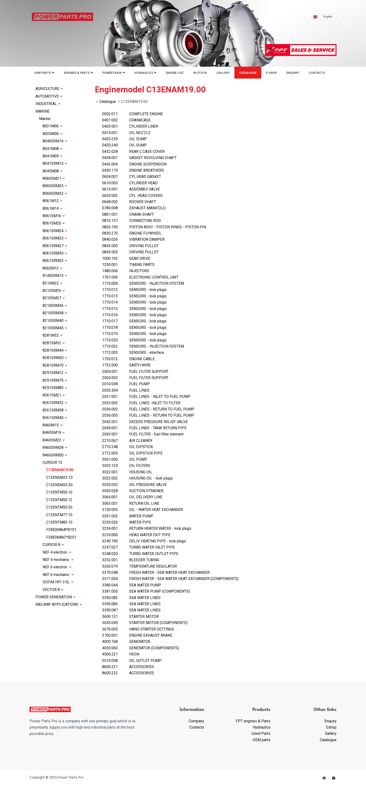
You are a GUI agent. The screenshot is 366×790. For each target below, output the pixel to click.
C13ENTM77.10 (59, 515)
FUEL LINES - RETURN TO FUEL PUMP (148, 409)
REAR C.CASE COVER (133, 151)
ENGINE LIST (175, 73)
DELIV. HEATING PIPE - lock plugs (144, 541)
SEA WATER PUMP (131, 585)
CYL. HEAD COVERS (132, 195)
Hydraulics (143, 73)
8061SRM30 (55, 253)
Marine (44, 118)
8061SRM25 (55, 238)
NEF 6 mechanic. (58, 574)
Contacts (317, 73)
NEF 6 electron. (57, 567)
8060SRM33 (55, 193)
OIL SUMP (124, 139)
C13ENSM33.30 (59, 485)
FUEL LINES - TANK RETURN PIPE (144, 428)
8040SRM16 (55, 141)
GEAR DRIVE (126, 258)
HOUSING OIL (127, 472)
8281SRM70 (55, 365)
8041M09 (52, 156)
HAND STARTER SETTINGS (138, 629)
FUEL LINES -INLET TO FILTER (141, 403)
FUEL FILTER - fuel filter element (142, 434)
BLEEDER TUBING (130, 560)
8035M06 (52, 133)
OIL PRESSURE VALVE (134, 484)
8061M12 (52, 201)
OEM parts (42, 73)
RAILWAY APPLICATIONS (58, 604)
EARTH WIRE (126, 365)
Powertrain (112, 73)
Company (196, 721)
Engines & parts (76, 73)
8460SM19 (54, 432)
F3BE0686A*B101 (61, 529)
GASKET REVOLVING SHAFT (139, 157)
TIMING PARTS (128, 264)
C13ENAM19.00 (59, 470)
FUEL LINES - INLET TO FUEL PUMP (146, 396)
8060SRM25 (55, 186)
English (329, 16)
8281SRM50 (55, 357)
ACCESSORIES (128, 667)
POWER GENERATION (55, 597)
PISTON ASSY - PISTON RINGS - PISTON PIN (154, 227)
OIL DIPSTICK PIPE (132, 453)
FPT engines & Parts (253, 721)
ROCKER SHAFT (129, 202)
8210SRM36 (55, 305)
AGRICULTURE (49, 88)
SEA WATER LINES (131, 597)
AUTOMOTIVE (48, 96)
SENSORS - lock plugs (134, 289)
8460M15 (52, 425)
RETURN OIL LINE (130, 503)
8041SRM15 (55, 163)
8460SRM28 (55, 447)
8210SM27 (54, 298)
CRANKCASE (126, 120)
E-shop (271, 73)
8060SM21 (54, 178)
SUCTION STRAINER (132, 491)
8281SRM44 (55, 350)
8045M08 (52, 171)
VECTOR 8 (53, 589)
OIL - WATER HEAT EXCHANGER (142, 509)
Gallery (223, 73)
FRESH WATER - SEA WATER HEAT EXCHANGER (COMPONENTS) (170, 578)
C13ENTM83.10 (59, 522)
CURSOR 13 (52, 462)
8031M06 (52, 126)
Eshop (331, 727)
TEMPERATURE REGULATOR (139, 566)
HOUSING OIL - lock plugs (137, 478)
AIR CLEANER (127, 440)
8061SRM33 (55, 260)
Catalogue (248, 73)
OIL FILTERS (126, 465)
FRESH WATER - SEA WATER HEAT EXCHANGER (156, 572)
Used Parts (261, 733)
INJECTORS (125, 271)
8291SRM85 (55, 387)
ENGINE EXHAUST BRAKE (137, 635)
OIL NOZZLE (126, 132)
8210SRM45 (55, 328)
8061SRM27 (55, 246)
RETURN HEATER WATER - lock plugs (146, 528)
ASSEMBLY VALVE (131, 189)
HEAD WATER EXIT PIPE (136, 535)
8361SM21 (54, 395)
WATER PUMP (127, 516)
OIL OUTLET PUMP (132, 660)
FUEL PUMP (126, 384)
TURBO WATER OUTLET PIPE (140, 553)
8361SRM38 (55, 410)
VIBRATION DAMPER (133, 239)
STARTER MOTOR (130, 616)
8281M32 (52, 335)
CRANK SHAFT (128, 214)
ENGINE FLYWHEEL (132, 233)
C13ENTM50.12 (59, 500)
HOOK (120, 654)
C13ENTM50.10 (59, 492)
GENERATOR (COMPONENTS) (140, 648)
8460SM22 (54, 440)
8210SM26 (54, 290)
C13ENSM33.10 (59, 477)
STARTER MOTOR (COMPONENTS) (145, 622)
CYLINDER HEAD (130, 183)
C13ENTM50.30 (59, 507)
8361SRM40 (55, 417)
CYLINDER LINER (130, 126)
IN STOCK (200, 73)
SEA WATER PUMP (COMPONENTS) (146, 591)
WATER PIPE (126, 522)
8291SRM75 (55, 380)
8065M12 (52, 268)
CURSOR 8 (53, 544)
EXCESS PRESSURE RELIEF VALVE (145, 422)
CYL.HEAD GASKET (131, 176)
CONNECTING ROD (131, 220)
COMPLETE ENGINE (132, 114)
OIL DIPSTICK (127, 447)
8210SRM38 (55, 313)
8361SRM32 (55, 402)
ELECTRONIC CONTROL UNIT (140, 277)
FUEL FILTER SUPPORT (135, 371)
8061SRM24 (55, 231)
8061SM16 (54, 216)
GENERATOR (126, 641)
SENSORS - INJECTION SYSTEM (143, 283)
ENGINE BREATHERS (133, 170)
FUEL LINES (125, 390)
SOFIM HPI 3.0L (58, 582)
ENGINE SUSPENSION (134, 164)
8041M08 (52, 148)
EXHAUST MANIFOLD (134, 208)
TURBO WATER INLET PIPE (138, 547)
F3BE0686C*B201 (61, 537)
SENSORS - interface (133, 352)
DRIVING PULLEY (130, 246)
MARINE (42, 111)
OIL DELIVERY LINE (132, 497)
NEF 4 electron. (57, 552)
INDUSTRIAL (47, 103)
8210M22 (52, 283)
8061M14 (52, 208)
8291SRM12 (55, 372)
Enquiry (293, 73)
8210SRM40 (55, 320)
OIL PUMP (124, 459)
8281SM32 (54, 343)
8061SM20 (54, 223)
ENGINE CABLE (128, 359)
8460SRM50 (55, 455)
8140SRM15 (55, 275)
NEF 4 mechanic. (58, 559)
